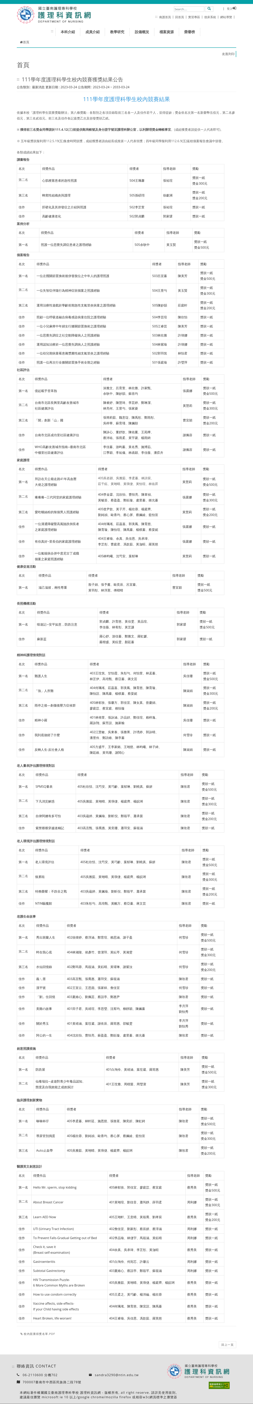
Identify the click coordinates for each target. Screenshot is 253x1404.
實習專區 (195, 17)
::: (156, 16)
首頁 (24, 42)
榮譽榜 (190, 31)
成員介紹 (93, 31)
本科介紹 (69, 31)
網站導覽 (227, 17)
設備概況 (143, 31)
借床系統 (211, 17)
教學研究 (118, 31)
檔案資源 (168, 31)
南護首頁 (166, 17)
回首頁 (180, 17)
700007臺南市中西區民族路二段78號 (52, 1382)
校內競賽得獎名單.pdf (37, 1334)
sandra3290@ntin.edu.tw (117, 1375)
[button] (209, 9)
